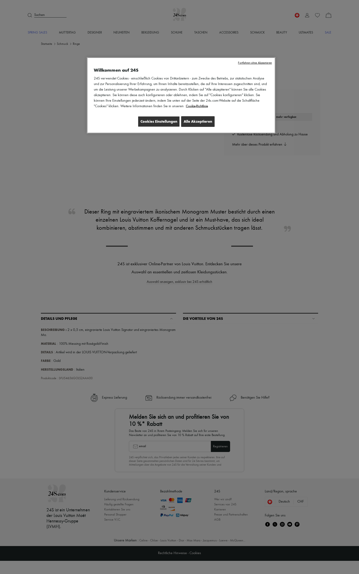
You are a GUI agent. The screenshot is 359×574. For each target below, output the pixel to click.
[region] (181, 95)
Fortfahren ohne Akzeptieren (255, 62)
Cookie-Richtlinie (197, 106)
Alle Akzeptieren (198, 121)
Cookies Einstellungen (156, 121)
